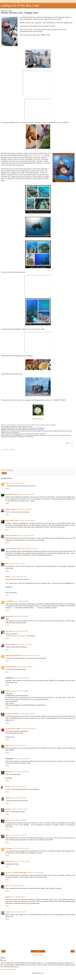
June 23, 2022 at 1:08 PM (21, 861)
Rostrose (8, 691)
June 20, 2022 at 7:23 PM (18, 745)
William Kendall (10, 509)
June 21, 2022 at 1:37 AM (18, 798)
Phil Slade (8, 848)
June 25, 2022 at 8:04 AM (17, 912)
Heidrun (8, 576)
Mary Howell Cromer (12, 520)
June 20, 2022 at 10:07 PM (18, 786)
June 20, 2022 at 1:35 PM (27, 713)
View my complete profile (8, 969)
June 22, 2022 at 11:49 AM (18, 820)
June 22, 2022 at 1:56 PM (18, 835)
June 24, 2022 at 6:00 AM (35, 872)
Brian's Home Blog (11, 535)
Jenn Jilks (8, 631)
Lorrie (7, 820)
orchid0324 (9, 601)
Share (4, 473)
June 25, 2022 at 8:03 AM (17, 897)
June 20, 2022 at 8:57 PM (21, 771)
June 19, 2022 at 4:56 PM (27, 520)
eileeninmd (9, 616)
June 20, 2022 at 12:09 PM (20, 691)
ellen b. (7, 745)
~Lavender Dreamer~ (12, 713)
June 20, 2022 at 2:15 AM (20, 601)
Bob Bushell (9, 861)
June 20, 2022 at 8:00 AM (21, 678)
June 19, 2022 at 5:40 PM (25, 535)
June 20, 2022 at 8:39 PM (21, 758)
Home (38, 951)
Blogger (41, 973)
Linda (7, 786)
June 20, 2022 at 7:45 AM (25, 666)
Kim (6, 563)
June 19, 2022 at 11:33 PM (17, 563)
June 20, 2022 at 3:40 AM (20, 616)
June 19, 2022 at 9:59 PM (29, 548)
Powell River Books (11, 494)
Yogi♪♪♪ (7, 835)
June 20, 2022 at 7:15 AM (23, 644)
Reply (7, 488)
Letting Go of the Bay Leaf (20, 5)
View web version (38, 955)
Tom (6, 483)
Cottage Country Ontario (18, 636)
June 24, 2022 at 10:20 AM (16, 885)
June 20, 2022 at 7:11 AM (20, 631)
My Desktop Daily (11, 666)
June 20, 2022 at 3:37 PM (28, 728)
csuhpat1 (8, 809)
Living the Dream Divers (35, 155)
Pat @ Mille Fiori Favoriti (13, 548)
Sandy (7, 897)
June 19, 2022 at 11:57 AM (27, 494)
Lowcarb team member (12, 728)
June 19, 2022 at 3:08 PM (23, 509)
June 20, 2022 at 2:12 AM (18, 576)
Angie (4, 960)
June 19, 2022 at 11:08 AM (17, 483)
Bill (6, 885)
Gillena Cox (9, 771)
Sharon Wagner (10, 644)
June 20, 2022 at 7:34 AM (31, 655)
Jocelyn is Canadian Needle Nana (16, 872)
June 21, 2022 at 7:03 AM (19, 809)
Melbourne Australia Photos (14, 655)
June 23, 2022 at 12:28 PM (21, 848)
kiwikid (7, 798)
